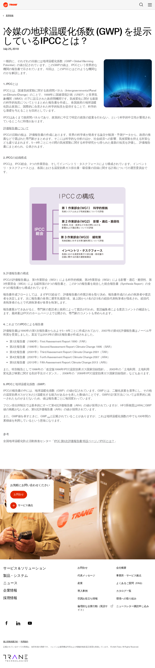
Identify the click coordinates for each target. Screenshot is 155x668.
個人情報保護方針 (10, 641)
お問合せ (19, 494)
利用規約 (24, 641)
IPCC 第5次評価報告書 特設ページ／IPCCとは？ (84, 441)
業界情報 (9, 15)
